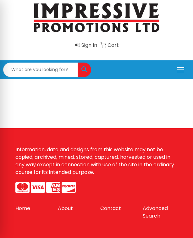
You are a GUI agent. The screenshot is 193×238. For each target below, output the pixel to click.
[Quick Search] (40, 70)
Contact (110, 208)
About (65, 208)
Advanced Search (155, 212)
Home (22, 208)
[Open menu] (180, 70)
